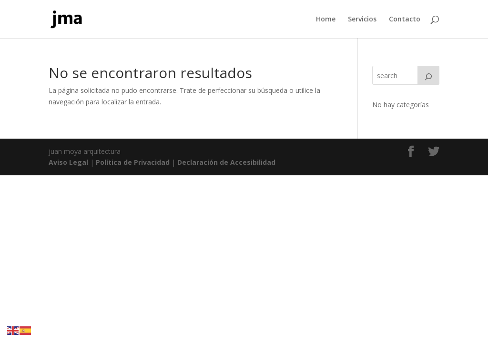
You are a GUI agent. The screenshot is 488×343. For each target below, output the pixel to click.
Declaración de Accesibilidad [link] (226, 162)
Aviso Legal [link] (68, 162)
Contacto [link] (404, 19)
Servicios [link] (362, 19)
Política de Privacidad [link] (133, 162)
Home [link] (326, 19)
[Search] (428, 75)
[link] (67, 18)
